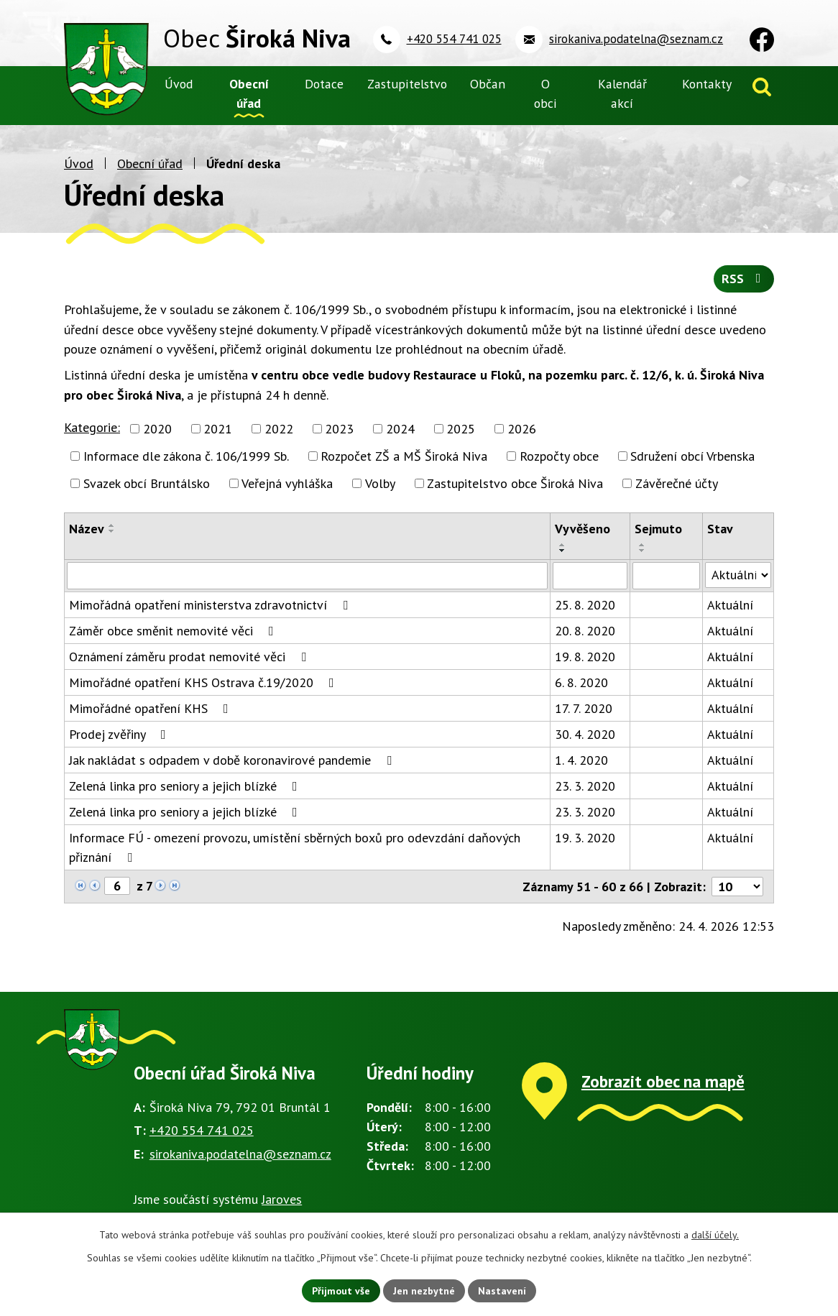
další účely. (715, 1234)
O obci (545, 93)
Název (86, 528)
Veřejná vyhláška (287, 483)
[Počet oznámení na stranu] (737, 886)
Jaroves (282, 1199)
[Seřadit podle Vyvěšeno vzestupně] (563, 545)
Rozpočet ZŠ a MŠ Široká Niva (404, 456)
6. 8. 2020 (581, 682)
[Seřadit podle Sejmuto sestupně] (642, 550)
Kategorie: (92, 427)
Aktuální (730, 605)
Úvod (78, 163)
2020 (157, 428)
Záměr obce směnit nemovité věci (174, 630)
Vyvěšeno (582, 528)
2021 (217, 428)
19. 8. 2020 (585, 656)
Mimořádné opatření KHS (151, 708)
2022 (278, 428)
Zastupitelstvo (407, 83)
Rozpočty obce (559, 456)
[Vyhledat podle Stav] (738, 575)
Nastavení (502, 1290)
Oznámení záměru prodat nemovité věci (190, 656)
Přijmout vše (341, 1290)
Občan (487, 83)
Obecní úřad (150, 163)
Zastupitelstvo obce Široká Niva (515, 483)
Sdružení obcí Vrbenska (692, 456)
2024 (400, 428)
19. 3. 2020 (585, 837)
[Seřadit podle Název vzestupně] (112, 525)
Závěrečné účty (676, 483)
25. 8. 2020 (585, 605)
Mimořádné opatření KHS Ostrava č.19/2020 (204, 682)
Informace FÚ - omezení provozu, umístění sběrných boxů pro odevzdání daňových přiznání (294, 847)
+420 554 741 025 (201, 1130)
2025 (460, 428)
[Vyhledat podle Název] (307, 575)
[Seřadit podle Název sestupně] (112, 531)
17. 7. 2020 (583, 708)
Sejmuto (658, 528)
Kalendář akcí (622, 93)
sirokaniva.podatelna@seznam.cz (240, 1154)
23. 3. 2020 (585, 786)
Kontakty (707, 83)
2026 (521, 428)
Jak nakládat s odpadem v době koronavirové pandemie (233, 760)
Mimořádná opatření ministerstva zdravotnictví (211, 605)
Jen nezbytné (424, 1290)
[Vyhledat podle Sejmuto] (665, 575)
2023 (339, 428)
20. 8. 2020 (585, 630)
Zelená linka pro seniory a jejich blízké (186, 786)
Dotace (324, 83)
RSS (744, 279)
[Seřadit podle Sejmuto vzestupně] (642, 545)
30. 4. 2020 (585, 734)
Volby (380, 483)
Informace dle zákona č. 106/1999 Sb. (186, 456)
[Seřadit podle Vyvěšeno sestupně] (563, 550)
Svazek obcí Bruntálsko (146, 483)
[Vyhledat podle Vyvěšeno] (590, 575)
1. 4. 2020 (581, 760)
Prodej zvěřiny (120, 734)
